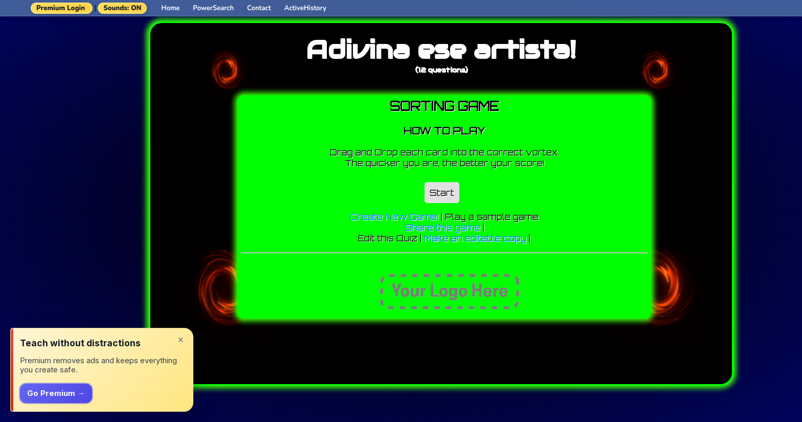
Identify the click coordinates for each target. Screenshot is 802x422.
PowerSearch (213, 8)
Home (170, 8)
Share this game (442, 227)
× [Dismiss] (180, 339)
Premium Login (60, 8)
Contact (259, 8)
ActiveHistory (305, 8)
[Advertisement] (85, 166)
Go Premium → (56, 393)
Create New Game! (394, 216)
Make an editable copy (475, 238)
